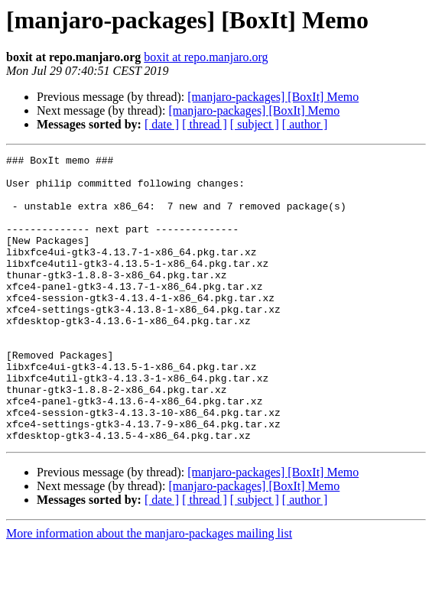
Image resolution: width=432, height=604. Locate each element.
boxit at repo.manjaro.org (206, 56)
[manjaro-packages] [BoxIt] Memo (273, 96)
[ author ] (305, 124)
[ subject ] (254, 124)
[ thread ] (204, 124)
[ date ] (162, 124)
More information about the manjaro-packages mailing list (149, 590)
